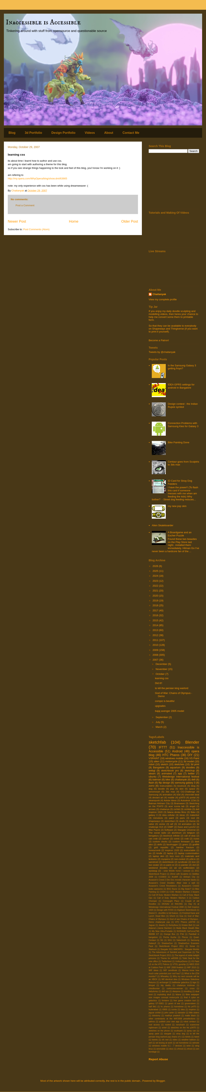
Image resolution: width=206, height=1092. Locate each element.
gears (185, 844)
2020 (156, 595)
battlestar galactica (180, 982)
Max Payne (154, 829)
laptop (170, 853)
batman (157, 779)
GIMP (170, 827)
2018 (156, 605)
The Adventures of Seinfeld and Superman (171, 952)
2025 (156, 570)
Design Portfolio (63, 132)
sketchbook (168, 862)
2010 (156, 644)
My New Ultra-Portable (162, 931)
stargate (167, 1034)
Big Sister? (186, 889)
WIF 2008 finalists (175, 967)
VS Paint (194, 758)
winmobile (160, 1049)
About (108, 132)
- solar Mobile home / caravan (176, 871)
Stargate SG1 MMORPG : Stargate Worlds (180, 949)
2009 (156, 650)
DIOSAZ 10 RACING (172, 904)
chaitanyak (181, 779)
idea (183, 1009)
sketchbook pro (170, 770)
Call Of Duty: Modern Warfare (165, 895)
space (192, 788)
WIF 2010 (191, 967)
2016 (156, 615)
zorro (151, 785)
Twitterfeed (166, 961)
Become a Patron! (159, 340)
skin (181, 788)
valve (151, 824)
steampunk (154, 800)
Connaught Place (171, 901)
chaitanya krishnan (186, 985)
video (175, 1040)
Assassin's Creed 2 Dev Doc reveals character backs (172, 880)
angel (192, 806)
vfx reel (165, 1040)
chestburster (154, 988)
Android (177, 751)
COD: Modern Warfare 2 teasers (184, 892)
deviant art (157, 797)
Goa (181, 916)
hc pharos (165, 1007)
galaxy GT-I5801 (156, 1003)
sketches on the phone (159, 1031)
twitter (191, 773)
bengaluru (154, 835)
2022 (156, 585)
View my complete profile (163, 299)
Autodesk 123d (188, 800)
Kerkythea (173, 925)
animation (168, 794)
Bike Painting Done (178, 442)
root (193, 818)
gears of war (174, 1003)
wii (175, 867)
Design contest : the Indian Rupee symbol (183, 405)
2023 (156, 580)
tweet (196, 1037)
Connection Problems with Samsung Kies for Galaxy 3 (183, 425)
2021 (156, 590)
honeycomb (154, 850)
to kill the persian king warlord (171, 688)
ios (150, 853)
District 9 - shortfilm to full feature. (164, 913)
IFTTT (163, 747)
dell (193, 779)
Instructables (166, 785)
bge (194, 982)
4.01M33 (162, 877)
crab (186, 838)
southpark (178, 1031)
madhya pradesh (172, 1015)
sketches (179, 764)
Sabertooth (181, 940)
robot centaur (190, 1022)
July (158, 722)
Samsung (153, 794)
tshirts (188, 1037)
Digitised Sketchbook (186, 910)
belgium (191, 832)
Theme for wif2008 (169, 958)
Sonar (192, 946)
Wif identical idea (169, 979)
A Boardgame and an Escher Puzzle (179, 534)
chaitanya (164, 809)
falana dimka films (176, 812)
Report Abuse (158, 1059)
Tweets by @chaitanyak (162, 352)
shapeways (154, 821)
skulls (182, 821)
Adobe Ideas (170, 800)
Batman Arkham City (159, 803)
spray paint (154, 1034)
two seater (154, 865)
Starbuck (153, 949)
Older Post (129, 221)
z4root (189, 1049)
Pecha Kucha (169, 937)
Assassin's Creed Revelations (163, 886)
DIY (190, 755)
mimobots (158, 818)
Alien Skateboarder (162, 525)
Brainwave (179, 803)
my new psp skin (177, 506)
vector (162, 824)
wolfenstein (189, 867)
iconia (174, 1009)
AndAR (175, 877)
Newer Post (17, 221)
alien (156, 761)
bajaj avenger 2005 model (169, 710)
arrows (152, 809)
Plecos (185, 937)
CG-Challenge (188, 791)
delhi (159, 844)
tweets (155, 1040)
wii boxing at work (164, 1043)
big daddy (166, 985)
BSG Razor (172, 889)
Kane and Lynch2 (187, 827)
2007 (156, 659)
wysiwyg (153, 870)
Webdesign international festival (180, 776)
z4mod (180, 1049)
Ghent (172, 916)
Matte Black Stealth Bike (187, 928)
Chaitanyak (159, 294)
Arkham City (189, 877)
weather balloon (189, 1040)
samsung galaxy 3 (185, 782)
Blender (192, 742)
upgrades (160, 705)
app (180, 773)
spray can (191, 1031)
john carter (169, 1013)
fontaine (165, 1000)
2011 (156, 640)
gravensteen (190, 1003)
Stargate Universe (186, 829)
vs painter (183, 865)
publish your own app (169, 1022)
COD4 (163, 892)
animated (166, 773)
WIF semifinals (170, 970)
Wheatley (165, 976)
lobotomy (156, 1015)
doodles (190, 767)
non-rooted (179, 859)
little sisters (194, 1013)
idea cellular (168, 815)
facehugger (172, 844)
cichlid (177, 809)
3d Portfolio (33, 132)
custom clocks (160, 841)
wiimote (195, 1043)
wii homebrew (182, 1043)
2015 (156, 620)
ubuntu (152, 776)
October (160, 673)
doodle (161, 788)
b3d (179, 794)
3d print (195, 764)
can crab (153, 838)
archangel (164, 982)
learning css (161, 678)
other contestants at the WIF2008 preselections (172, 1019)
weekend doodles (158, 867)
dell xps (165, 991)
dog (151, 788)
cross (192, 988)
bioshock (181, 785)
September (162, 717)
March (159, 726)
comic (177, 838)
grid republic (161, 847)
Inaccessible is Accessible (43, 22)
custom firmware (181, 841)
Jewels (162, 925)
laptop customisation (188, 853)
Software (168, 829)
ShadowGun (167, 943)
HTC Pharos (171, 755)
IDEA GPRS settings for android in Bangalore (181, 386)
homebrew (179, 1007)
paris (182, 818)
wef (150, 1043)
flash (151, 782)
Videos (90, 132)
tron (194, 862)
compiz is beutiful (164, 701)
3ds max (170, 791)
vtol (194, 865)
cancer (165, 838)
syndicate (183, 862)
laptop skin (158, 856)
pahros (152, 1022)
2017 (156, 610)
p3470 (182, 797)
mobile (171, 797)
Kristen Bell (187, 925)
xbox (171, 1049)
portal (193, 797)
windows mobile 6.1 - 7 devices (167, 1046)
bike (168, 779)
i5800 (164, 1009)
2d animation (185, 824)
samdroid (153, 862)
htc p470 (192, 1007)
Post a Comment (25, 205)
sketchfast (169, 821)
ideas (182, 815)
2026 (156, 566)
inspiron (192, 1009)
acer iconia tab (176, 806)
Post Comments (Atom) (36, 229)
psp (172, 788)
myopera (165, 859)
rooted (168, 1025)
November (162, 669)
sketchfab (157, 742)
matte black (190, 1015)
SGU (170, 940)
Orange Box (169, 934)
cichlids (187, 809)
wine (189, 1046)
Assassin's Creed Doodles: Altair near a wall (172, 883)
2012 (156, 635)
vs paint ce (168, 865)
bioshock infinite (171, 835)
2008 (156, 654)
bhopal (152, 985)
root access (154, 1025)
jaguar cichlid (155, 1013)
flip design (164, 782)
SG (161, 940)
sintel (164, 1028)
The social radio (157, 832)
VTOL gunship (179, 964)
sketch (164, 764)
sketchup (190, 770)
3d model (188, 761)
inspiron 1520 (172, 850)
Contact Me (130, 132)
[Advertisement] (174, 182)
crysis (196, 838)
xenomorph (154, 791)
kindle (159, 853)
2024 (156, 575)
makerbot (194, 815)
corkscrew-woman (175, 988)
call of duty (190, 835)
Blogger (160, 1080)
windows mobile (174, 758)
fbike (193, 812)
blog (193, 785)
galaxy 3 (153, 815)
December (162, 664)
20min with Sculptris (179, 874)
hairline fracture (185, 847)
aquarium (175, 767)
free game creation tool (185, 1000)
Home (74, 221)
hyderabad (153, 1009)
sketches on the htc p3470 (183, 1028)
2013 (156, 630)
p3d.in (192, 859)
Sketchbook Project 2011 (171, 946)
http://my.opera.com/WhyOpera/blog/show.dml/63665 (37, 178)
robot (151, 764)
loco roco (175, 856)
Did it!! (158, 683)
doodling (188, 991)
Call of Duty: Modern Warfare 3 (172, 898)
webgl (152, 770)
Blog (12, 132)
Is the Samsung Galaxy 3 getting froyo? (182, 367)
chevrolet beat (192, 794)
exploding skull (164, 994)
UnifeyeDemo (181, 961)
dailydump (153, 991)
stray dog (180, 1034)
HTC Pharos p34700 (185, 922)
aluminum (177, 832)
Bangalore (158, 767)
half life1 (152, 1007)
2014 (156, 625)
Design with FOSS (165, 910)
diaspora (176, 991)
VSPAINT (154, 758)
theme (192, 821)
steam (152, 773)
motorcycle (171, 761)
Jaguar (152, 925)
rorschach (180, 1025)
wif (171, 824)
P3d (182, 934)
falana (178, 994)
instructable (190, 850)
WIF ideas (153, 970)
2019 (156, 600)
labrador (181, 1013)
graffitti (195, 844)
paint (171, 818)
